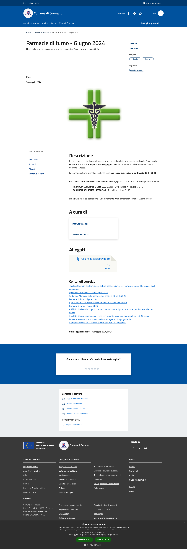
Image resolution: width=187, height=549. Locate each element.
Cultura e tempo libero (68, 470)
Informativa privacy (102, 509)
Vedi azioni (135, 48)
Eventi (132, 491)
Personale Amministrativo (33, 488)
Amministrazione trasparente (106, 505)
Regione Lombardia (31, 3)
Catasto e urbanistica (67, 483)
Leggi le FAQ (64, 513)
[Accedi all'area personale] (152, 3)
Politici (26, 483)
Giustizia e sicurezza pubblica (106, 470)
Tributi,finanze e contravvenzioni (107, 475)
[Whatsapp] (139, 13)
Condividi (135, 43)
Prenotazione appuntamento (70, 505)
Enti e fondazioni (30, 479)
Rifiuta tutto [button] (103, 540)
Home (28, 32)
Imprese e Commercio (67, 479)
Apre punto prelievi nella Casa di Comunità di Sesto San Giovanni (98, 302)
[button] (93, 545)
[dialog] (93, 534)
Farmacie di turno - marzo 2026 (83, 306)
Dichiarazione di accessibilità (105, 517)
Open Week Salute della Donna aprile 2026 (88, 292)
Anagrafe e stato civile (68, 466)
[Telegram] (133, 13)
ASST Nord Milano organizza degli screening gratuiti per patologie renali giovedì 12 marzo (109, 316)
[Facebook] (127, 13)
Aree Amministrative (31, 470)
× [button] (184, 523)
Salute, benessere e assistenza (106, 483)
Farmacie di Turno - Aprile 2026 (83, 299)
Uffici (25, 475)
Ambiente (98, 479)
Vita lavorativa (64, 475)
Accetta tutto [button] (84, 540)
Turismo (62, 488)
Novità (37, 32)
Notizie (46, 32)
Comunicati (133, 470)
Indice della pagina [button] (36, 152)
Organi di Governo (30, 466)
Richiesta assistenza (67, 517)
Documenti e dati (30, 492)
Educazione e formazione (104, 466)
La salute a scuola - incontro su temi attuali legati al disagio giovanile (100, 319)
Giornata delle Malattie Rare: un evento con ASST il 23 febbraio (97, 322)
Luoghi (132, 487)
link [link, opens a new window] (116, 535)
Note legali (98, 513)
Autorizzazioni (100, 487)
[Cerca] (161, 13)
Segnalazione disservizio (68, 509)
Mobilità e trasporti (66, 492)
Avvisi (131, 475)
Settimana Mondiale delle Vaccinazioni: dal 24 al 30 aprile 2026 (97, 296)
